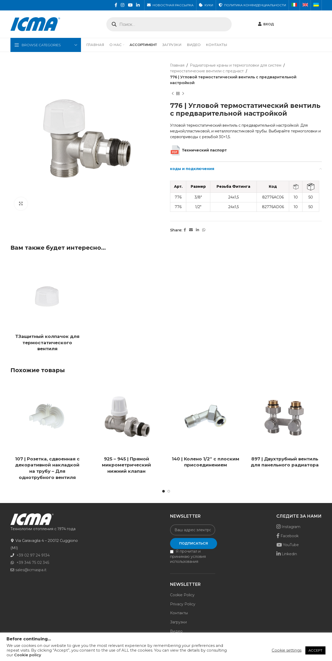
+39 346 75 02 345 (32, 562)
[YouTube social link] (130, 5)
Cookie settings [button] (286, 650)
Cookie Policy (182, 595)
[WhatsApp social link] (204, 229)
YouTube (287, 544)
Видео (176, 631)
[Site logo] (35, 23)
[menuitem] (294, 5)
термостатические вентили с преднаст (207, 71)
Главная (177, 65)
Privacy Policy (182, 604)
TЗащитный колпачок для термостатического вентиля (47, 343)
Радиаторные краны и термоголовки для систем (235, 65)
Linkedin (286, 554)
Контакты (179, 613)
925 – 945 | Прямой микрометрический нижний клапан (126, 465)
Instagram (288, 526)
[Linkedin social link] (137, 5)
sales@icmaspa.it (30, 570)
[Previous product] (172, 93)
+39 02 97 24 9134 (33, 555)
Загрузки (178, 622)
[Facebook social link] (116, 5)
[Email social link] (191, 229)
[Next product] (183, 93)
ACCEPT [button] (315, 650)
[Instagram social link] (122, 5)
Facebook (287, 536)
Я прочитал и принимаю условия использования (188, 556)
